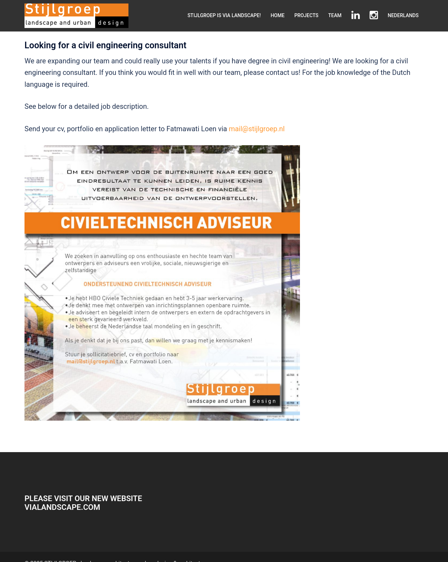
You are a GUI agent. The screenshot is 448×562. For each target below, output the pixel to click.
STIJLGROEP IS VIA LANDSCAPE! (224, 15)
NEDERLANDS (403, 15)
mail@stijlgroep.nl (257, 129)
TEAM (335, 15)
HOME (278, 15)
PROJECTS (306, 15)
